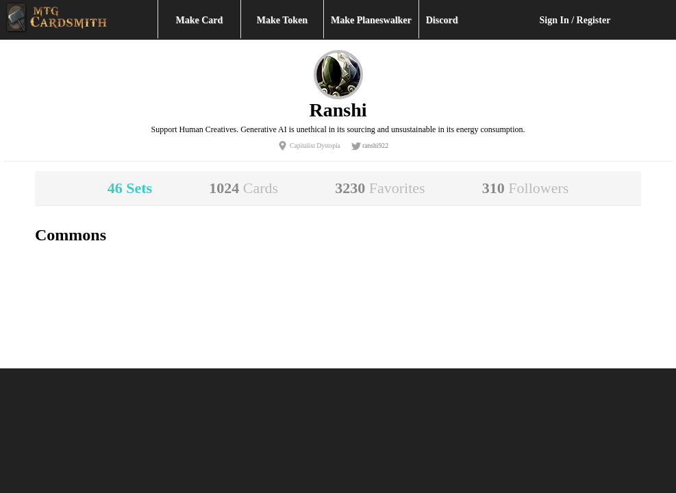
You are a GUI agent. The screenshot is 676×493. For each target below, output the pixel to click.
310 (525, 188)
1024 (243, 188)
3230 (380, 188)
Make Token (282, 20)
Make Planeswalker (371, 20)
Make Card (199, 20)
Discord (442, 20)
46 (130, 188)
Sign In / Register (575, 20)
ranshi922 (375, 145)
